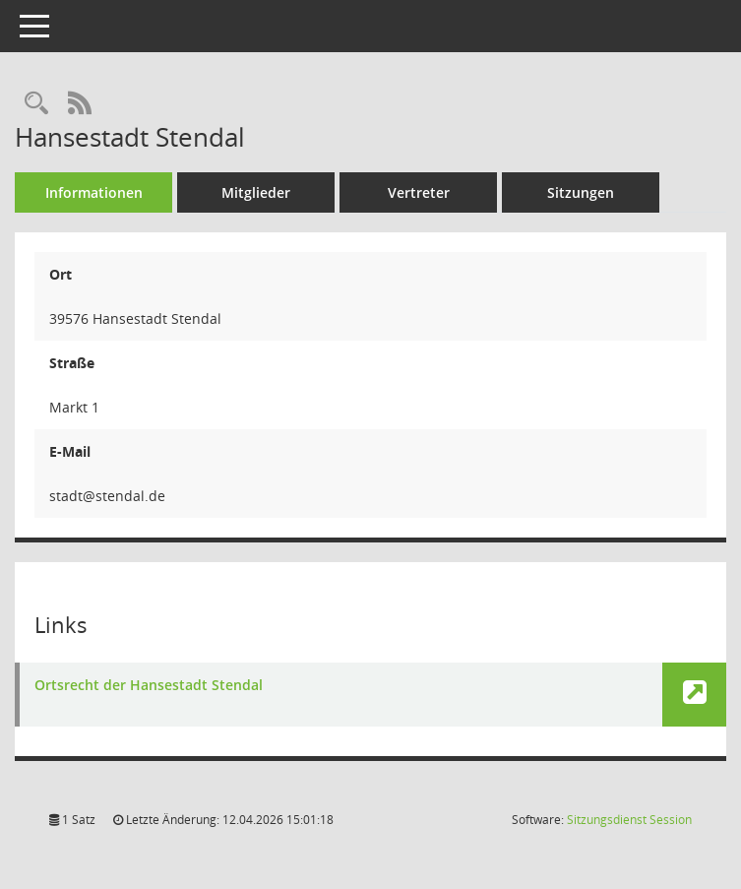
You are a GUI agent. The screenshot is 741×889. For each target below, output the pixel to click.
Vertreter (419, 192)
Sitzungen (580, 192)
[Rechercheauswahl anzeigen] (36, 104)
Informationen (94, 192)
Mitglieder (255, 192)
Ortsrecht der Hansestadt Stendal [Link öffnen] (148, 685)
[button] (694, 695)
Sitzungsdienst (629, 819)
